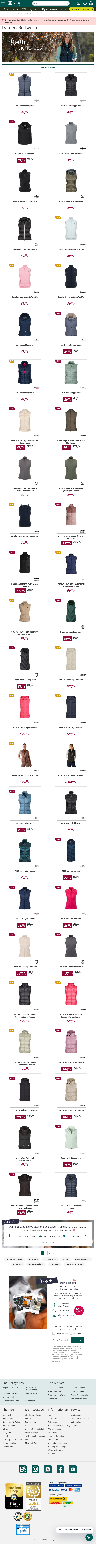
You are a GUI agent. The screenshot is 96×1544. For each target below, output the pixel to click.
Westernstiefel (32, 1393)
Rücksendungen (55, 1429)
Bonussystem (30, 1422)
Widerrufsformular (56, 1450)
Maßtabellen (76, 1422)
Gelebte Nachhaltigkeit (34, 1429)
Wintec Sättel (53, 1399)
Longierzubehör (9, 1418)
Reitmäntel (55, 1264)
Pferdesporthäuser (33, 1415)
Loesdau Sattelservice (80, 1418)
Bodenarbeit (7, 1446)
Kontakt (28, 1418)
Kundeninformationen (57, 1436)
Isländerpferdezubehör (12, 1439)
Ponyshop (6, 1436)
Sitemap (51, 1453)
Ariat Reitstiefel (77, 1391)
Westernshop (8, 1415)
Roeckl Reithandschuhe (81, 1395)
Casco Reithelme (78, 1387)
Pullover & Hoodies (14, 1259)
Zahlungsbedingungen (57, 1446)
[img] (91, 4)
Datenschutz (53, 1422)
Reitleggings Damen (10, 1401)
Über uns (29, 1425)
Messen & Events (32, 1443)
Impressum (53, 1418)
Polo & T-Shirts (50, 1259)
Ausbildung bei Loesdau (35, 1436)
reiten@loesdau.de (55, 1540)
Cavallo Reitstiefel (55, 1387)
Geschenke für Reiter (11, 1422)
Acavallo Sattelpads (79, 1399)
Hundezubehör (8, 1425)
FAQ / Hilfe (52, 1432)
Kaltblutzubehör (9, 1443)
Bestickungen (76, 1415)
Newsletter (75, 1425)
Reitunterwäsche (36, 1264)
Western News (62, 1333)
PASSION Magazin (32, 1432)
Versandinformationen (57, 1443)
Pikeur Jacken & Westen (58, 1395)
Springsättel (31, 1401)
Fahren (5, 1429)
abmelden (56, 1361)
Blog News (77, 1333)
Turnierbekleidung (74, 1264)
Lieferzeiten (53, 1439)
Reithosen (33, 1259)
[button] (3, 3)
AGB (50, 1415)
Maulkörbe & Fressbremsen (31, 1388)
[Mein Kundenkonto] (78, 5)
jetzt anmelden (48, 1242)
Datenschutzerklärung (68, 1357)
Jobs (27, 1439)
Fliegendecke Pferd (10, 1387)
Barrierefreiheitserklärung (59, 1425)
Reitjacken (17, 1264)
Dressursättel (8, 1397)
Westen (66, 1259)
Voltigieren (7, 1432)
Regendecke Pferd (10, 1393)
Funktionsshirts (82, 1259)
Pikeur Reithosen (55, 1391)
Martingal (30, 1397)
